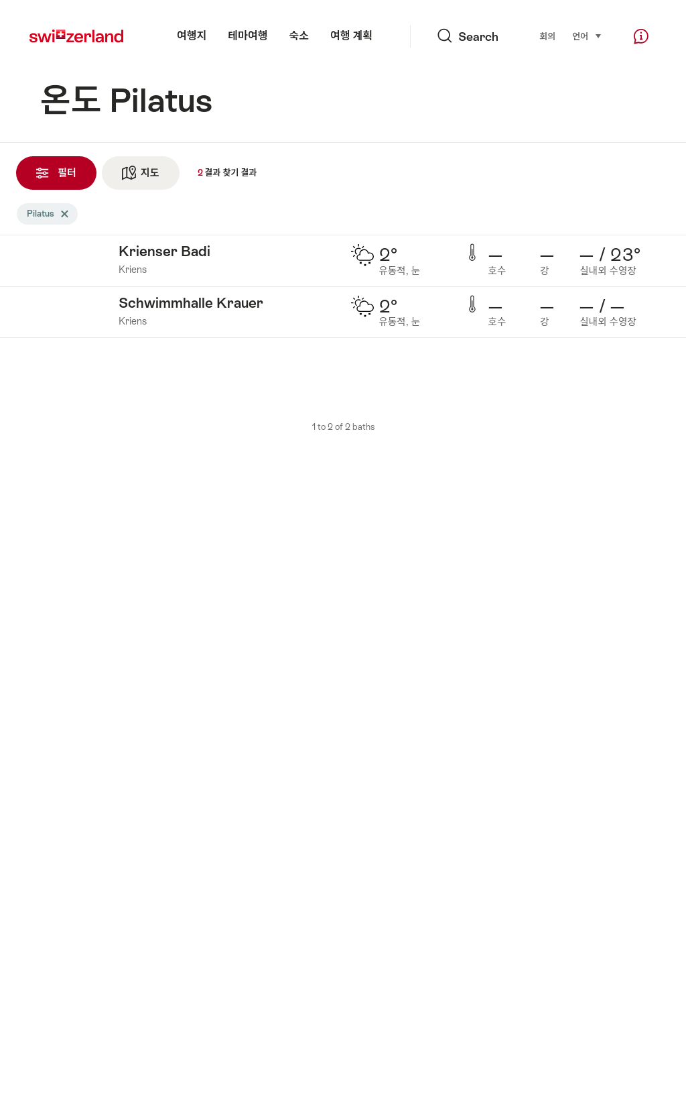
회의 (547, 37)
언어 (587, 36)
